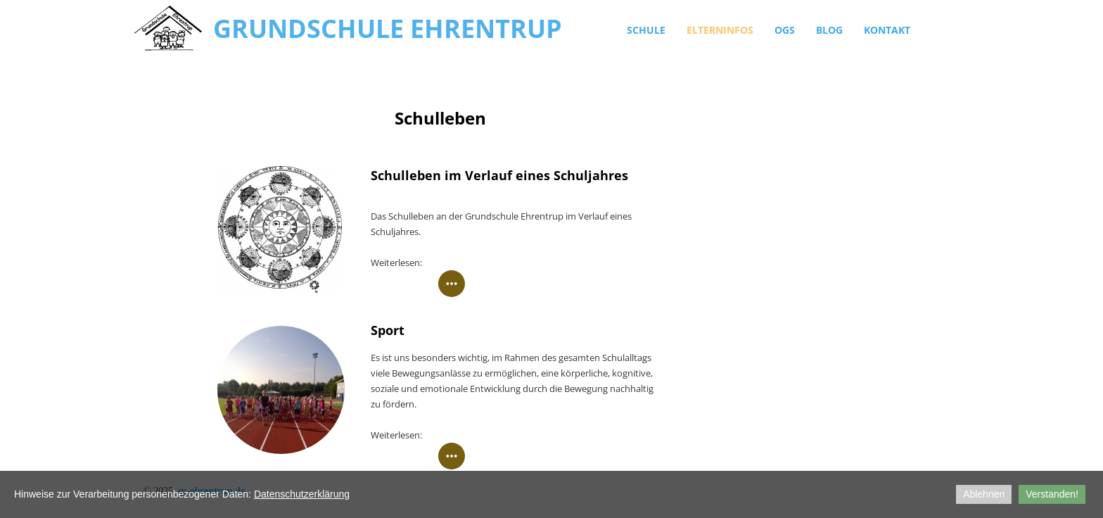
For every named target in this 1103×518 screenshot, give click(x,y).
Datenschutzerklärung (302, 494)
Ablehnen (984, 494)
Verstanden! (1052, 494)
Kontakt (887, 30)
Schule (646, 30)
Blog (829, 30)
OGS (784, 30)
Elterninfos (720, 30)
